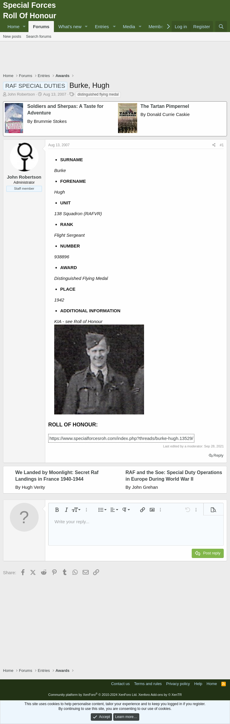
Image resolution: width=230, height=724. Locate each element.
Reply (218, 455)
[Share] (214, 145)
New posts (12, 36)
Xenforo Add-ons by (160, 694)
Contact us (120, 683)
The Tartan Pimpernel (164, 106)
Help (198, 683)
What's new (69, 26)
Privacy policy (178, 683)
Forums (41, 26)
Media (129, 26)
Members (158, 26)
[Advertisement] (115, 57)
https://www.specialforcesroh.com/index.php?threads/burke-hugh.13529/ (121, 438)
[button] (24, 26)
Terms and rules (148, 683)
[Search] (221, 26)
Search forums (39, 36)
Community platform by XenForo (92, 694)
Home (13, 26)
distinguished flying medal (98, 94)
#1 (222, 145)
